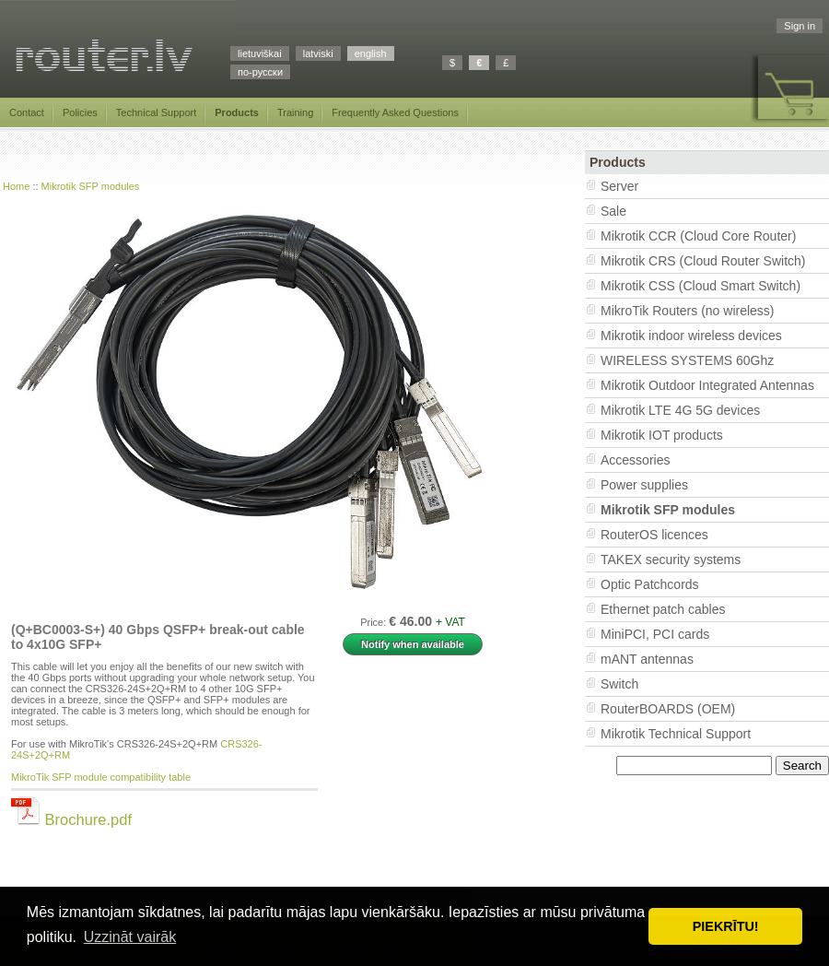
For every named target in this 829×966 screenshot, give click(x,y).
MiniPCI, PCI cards (655, 634)
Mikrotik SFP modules (90, 186)
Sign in (799, 25)
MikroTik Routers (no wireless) (688, 310)
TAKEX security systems (671, 559)
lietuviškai (260, 53)
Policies (80, 112)
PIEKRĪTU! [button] (726, 926)
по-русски (260, 71)
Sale (613, 211)
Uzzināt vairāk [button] (130, 937)
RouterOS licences (654, 534)
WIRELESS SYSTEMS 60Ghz (687, 360)
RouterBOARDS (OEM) (668, 708)
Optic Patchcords (650, 584)
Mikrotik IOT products (662, 435)
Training (295, 112)
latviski (318, 53)
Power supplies (644, 484)
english (371, 53)
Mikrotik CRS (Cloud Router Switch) (703, 260)
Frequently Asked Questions (395, 112)
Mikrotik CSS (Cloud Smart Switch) (700, 285)
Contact (26, 112)
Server (619, 186)
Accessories (635, 460)
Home (16, 186)
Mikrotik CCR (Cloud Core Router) (698, 236)
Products (237, 112)
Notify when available (412, 644)
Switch (619, 684)
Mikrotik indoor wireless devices (691, 335)
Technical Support (156, 112)
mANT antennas (647, 659)
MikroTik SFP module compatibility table (101, 777)
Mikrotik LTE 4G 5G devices (680, 410)
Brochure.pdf (71, 819)
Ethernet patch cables (663, 609)
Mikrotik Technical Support (676, 733)
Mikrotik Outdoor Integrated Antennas (707, 385)
